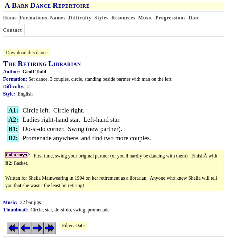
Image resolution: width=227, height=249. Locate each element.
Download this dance (26, 52)
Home (10, 17)
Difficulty (80, 17)
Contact (12, 30)
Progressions (170, 17)
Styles (101, 17)
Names (58, 17)
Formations (33, 17)
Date (194, 17)
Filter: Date (73, 225)
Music (145, 17)
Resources (123, 17)
